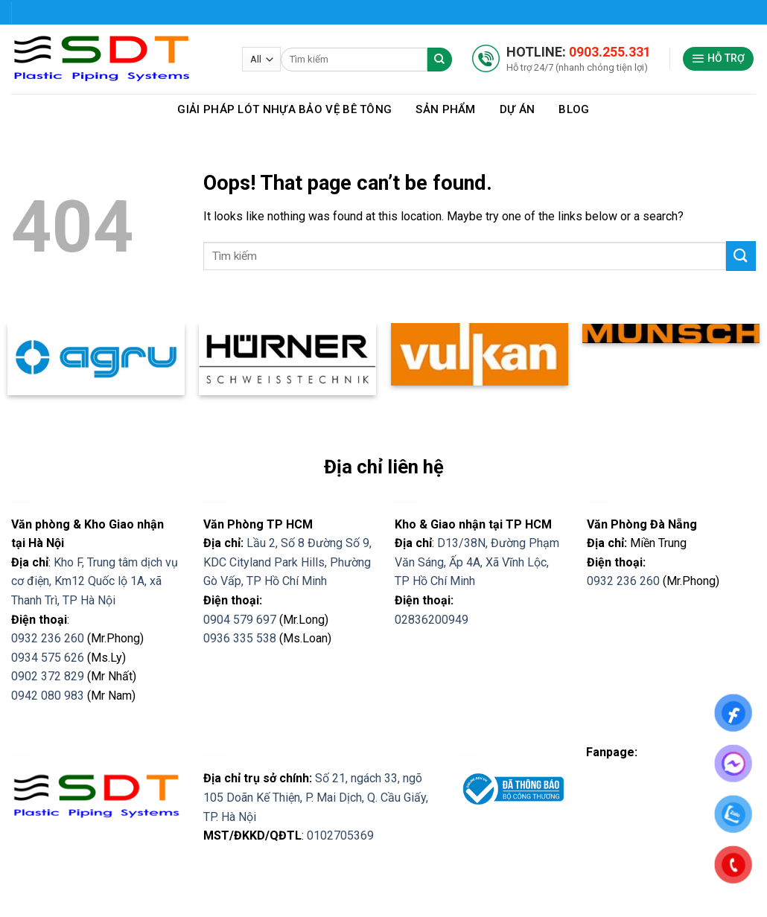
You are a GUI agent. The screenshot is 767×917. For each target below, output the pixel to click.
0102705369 (340, 835)
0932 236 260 (47, 638)
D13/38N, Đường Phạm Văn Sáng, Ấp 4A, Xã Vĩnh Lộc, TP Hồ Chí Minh (477, 562)
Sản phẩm (445, 109)
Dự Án (517, 109)
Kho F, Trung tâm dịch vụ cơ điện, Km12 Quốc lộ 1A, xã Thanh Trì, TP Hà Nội (94, 581)
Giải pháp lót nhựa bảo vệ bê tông (284, 109)
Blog (573, 109)
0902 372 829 (47, 676)
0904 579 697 (239, 620)
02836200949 (431, 620)
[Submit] (741, 255)
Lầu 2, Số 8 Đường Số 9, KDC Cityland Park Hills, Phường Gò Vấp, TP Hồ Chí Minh (287, 562)
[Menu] (718, 58)
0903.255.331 (610, 52)
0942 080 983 (47, 695)
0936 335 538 (239, 638)
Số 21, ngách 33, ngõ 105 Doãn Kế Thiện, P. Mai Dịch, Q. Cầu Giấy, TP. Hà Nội (315, 797)
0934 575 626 (47, 658)
